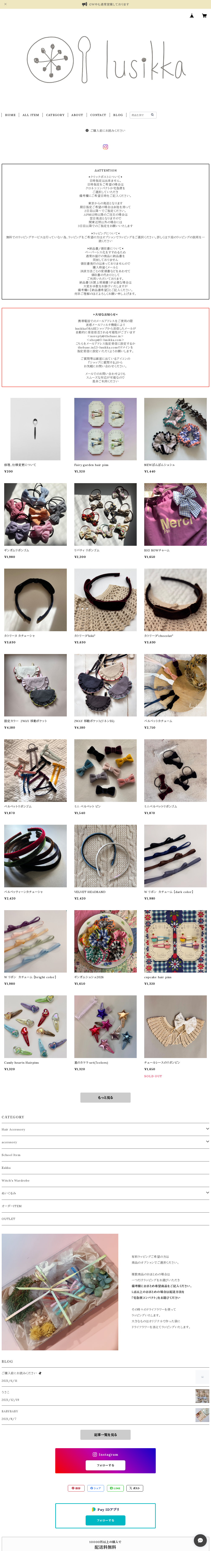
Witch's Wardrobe (16, 1180)
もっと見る (105, 1098)
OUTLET (8, 1219)
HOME (10, 115)
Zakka (6, 1168)
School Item (11, 1155)
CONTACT (98, 115)
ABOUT (77, 115)
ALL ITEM (31, 115)
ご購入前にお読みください (105, 131)
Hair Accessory (13, 1129)
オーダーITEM (12, 1206)
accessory (9, 1142)
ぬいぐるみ (9, 1193)
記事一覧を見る (105, 1435)
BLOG (118, 115)
